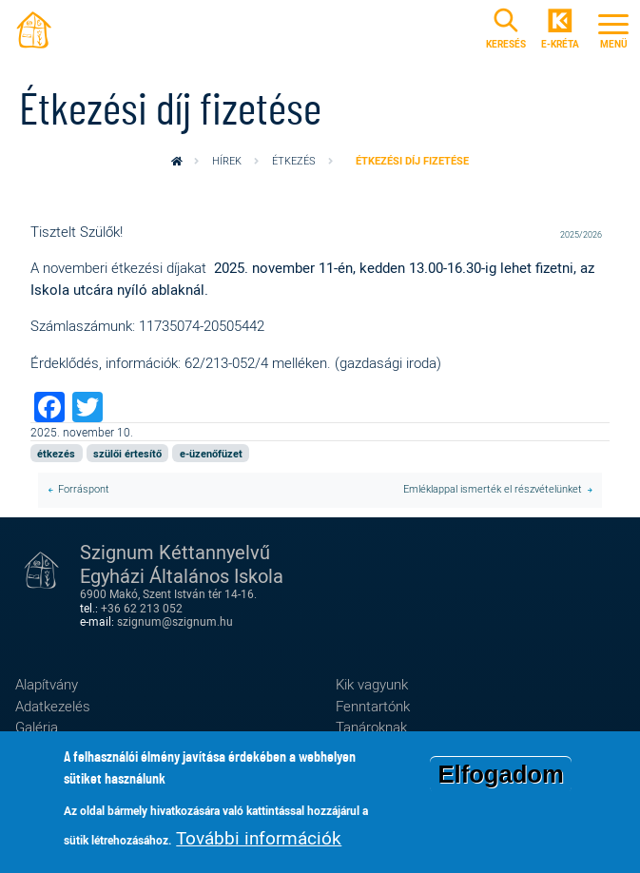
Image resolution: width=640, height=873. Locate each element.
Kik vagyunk (372, 683)
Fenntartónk (373, 705)
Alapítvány (46, 683)
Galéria (36, 726)
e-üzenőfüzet (211, 453)
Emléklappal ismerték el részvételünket (492, 488)
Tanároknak (371, 726)
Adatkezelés (52, 705)
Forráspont (83, 488)
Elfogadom (500, 780)
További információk (258, 844)
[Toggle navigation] (613, 28)
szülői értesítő (127, 453)
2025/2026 (581, 234)
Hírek (227, 160)
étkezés (294, 160)
